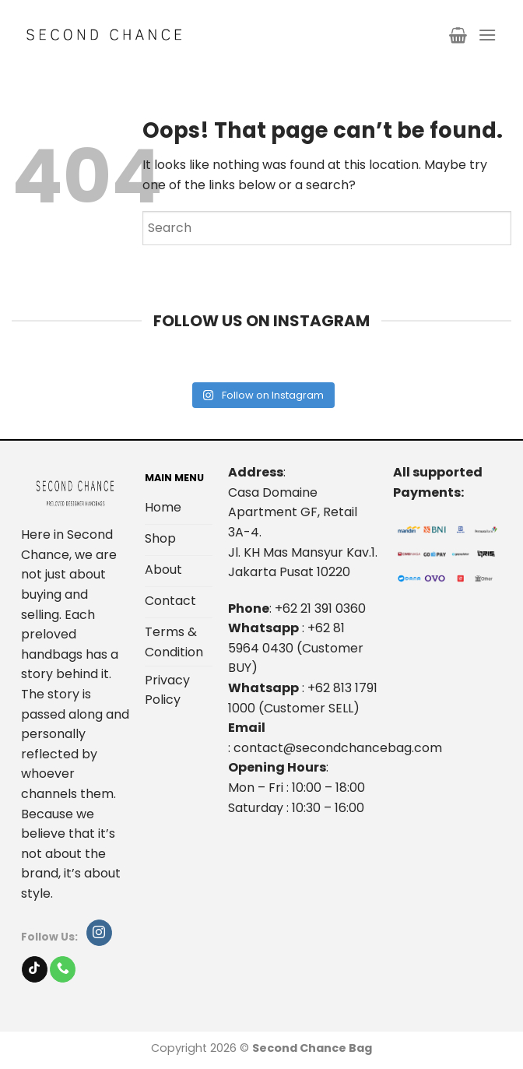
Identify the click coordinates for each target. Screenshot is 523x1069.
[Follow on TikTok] (34, 969)
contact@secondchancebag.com (337, 748)
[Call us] (62, 969)
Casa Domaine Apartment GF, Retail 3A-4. (292, 512)
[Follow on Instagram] (99, 933)
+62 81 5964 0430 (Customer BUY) (295, 648)
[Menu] (487, 35)
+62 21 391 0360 (320, 608)
